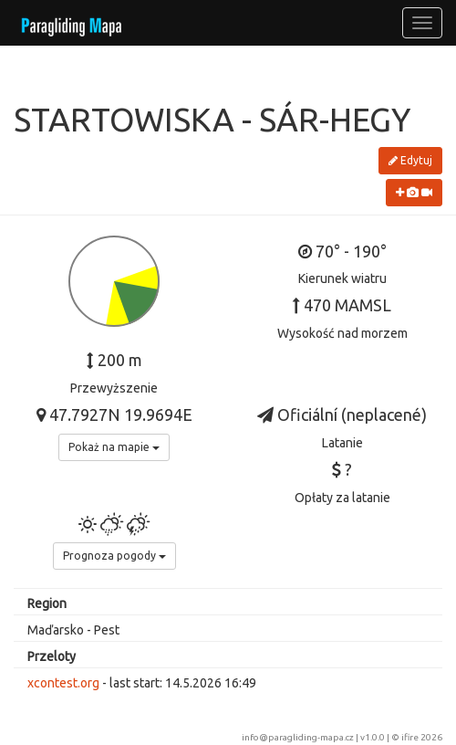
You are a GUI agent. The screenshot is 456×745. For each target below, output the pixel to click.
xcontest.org (63, 683)
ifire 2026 (421, 737)
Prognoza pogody (114, 555)
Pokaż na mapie (114, 447)
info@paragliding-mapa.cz (298, 737)
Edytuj (410, 160)
